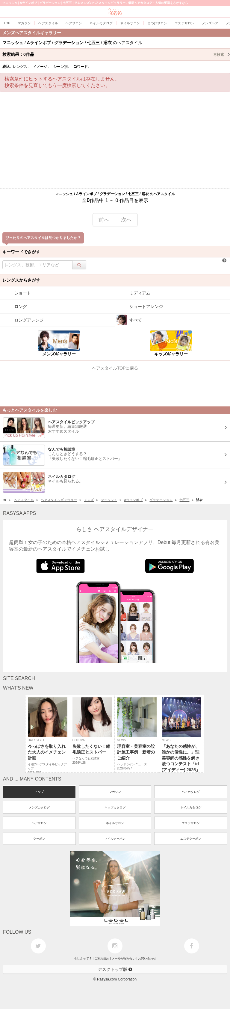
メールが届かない (124, 958)
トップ (39, 791)
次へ (126, 220)
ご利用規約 (101, 958)
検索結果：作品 (116, 54)
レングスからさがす (21, 280)
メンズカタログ (39, 807)
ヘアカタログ (191, 791)
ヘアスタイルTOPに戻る (115, 368)
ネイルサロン (115, 823)
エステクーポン (190, 838)
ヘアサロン (39, 823)
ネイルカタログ (190, 807)
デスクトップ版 (115, 969)
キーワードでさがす (21, 251)
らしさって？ (83, 958)
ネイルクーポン (115, 838)
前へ (104, 220)
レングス (21, 67)
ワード (82, 67)
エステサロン (191, 823)
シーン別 (61, 67)
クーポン (39, 838)
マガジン (115, 791)
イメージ (41, 67)
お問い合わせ (147, 958)
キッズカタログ (115, 807)
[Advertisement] (115, 146)
